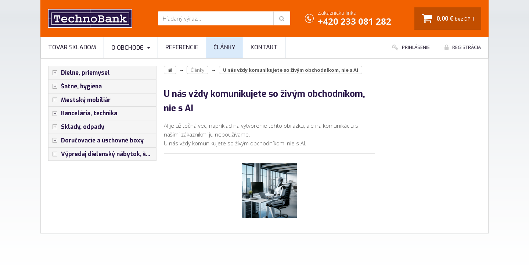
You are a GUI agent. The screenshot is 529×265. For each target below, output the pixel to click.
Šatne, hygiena (75, 86)
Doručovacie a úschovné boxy (96, 140)
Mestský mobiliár (79, 100)
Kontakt (264, 47)
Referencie (181, 47)
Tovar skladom (72, 47)
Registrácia (463, 47)
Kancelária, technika (82, 113)
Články (224, 47)
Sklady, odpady (76, 127)
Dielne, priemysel (79, 73)
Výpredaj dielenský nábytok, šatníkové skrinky (102, 154)
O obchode (130, 48)
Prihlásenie (411, 47)
